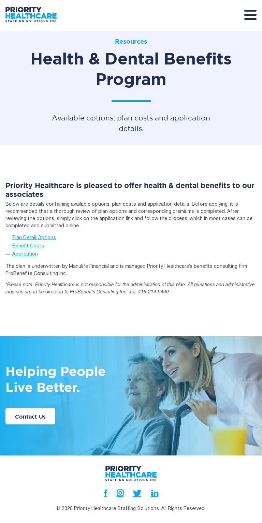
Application (25, 244)
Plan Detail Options (34, 227)
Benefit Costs (28, 235)
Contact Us (30, 406)
